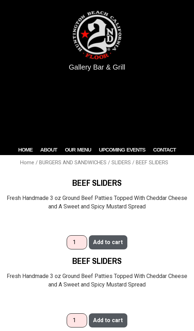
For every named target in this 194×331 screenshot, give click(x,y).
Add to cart (108, 242)
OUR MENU (78, 150)
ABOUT (48, 150)
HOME (25, 150)
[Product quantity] (77, 242)
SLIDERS (121, 162)
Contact (164, 150)
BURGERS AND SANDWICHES (73, 162)
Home (27, 162)
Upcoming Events (122, 150)
